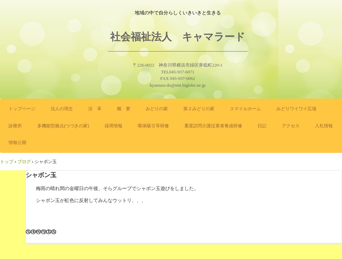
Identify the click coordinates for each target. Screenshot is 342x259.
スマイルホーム (245, 108)
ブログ (24, 161)
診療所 (15, 125)
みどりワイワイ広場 (296, 108)
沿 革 (95, 108)
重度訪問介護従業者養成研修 (213, 125)
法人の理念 (62, 108)
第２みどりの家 (198, 108)
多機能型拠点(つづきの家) (63, 125)
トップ (6, 161)
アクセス (291, 125)
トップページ (22, 108)
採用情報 (113, 125)
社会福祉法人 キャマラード (177, 36)
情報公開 (17, 142)
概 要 (123, 108)
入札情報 (324, 125)
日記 (262, 125)
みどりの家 (157, 108)
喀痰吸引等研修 (153, 125)
